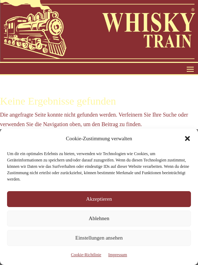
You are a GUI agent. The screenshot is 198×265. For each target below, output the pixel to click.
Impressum (117, 254)
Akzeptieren (99, 199)
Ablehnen (99, 218)
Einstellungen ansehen (99, 238)
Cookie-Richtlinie (86, 254)
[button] (187, 138)
